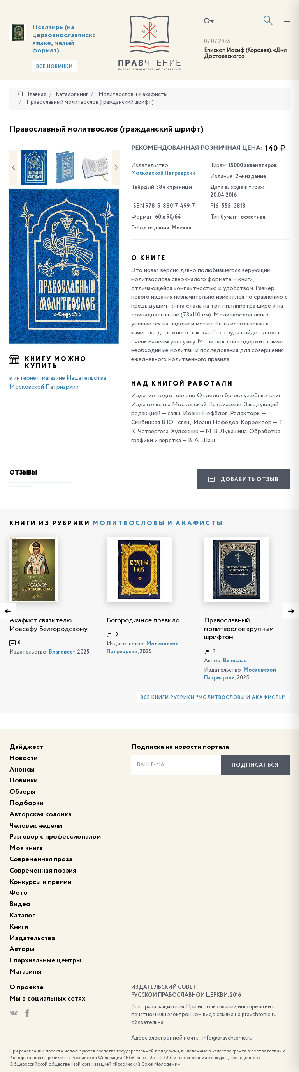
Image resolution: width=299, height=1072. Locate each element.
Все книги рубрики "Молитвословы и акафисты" (213, 697)
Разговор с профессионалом (55, 836)
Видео (19, 904)
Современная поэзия (42, 870)
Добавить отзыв (243, 479)
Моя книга (26, 848)
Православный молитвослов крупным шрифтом (239, 629)
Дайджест (26, 746)
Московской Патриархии (163, 173)
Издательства (32, 938)
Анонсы (22, 769)
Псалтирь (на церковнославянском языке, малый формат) (66, 39)
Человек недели (35, 825)
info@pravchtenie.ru (227, 1038)
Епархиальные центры (45, 960)
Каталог (22, 915)
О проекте (26, 987)
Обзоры (22, 791)
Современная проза (40, 859)
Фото (18, 892)
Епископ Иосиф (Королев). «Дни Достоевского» (245, 54)
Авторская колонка (40, 814)
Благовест (62, 652)
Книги (18, 926)
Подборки (26, 803)
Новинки (23, 780)
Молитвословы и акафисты (158, 524)
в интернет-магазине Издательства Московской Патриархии (57, 382)
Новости (23, 758)
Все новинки (54, 66)
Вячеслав (235, 660)
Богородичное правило (143, 620)
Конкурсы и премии (40, 881)
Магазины (25, 971)
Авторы (21, 949)
